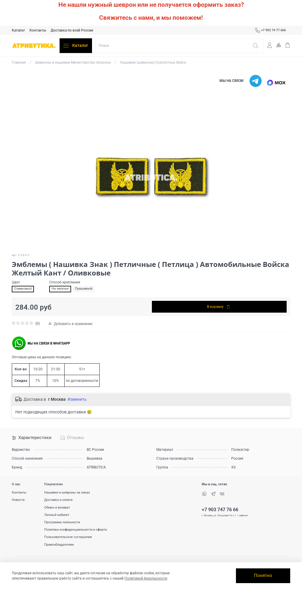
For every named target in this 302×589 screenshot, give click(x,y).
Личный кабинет (56, 515)
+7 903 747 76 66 (220, 509)
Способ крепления (64, 282)
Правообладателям (59, 545)
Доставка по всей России (72, 30)
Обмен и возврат (57, 507)
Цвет (16, 282)
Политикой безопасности (145, 578)
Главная (19, 62)
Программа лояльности (62, 522)
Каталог (18, 30)
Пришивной (83, 289)
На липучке (60, 289)
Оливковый (23, 289)
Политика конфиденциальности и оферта (75, 530)
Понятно (263, 575)
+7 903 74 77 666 (270, 30)
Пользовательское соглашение (68, 537)
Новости (18, 500)
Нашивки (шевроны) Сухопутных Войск (153, 62)
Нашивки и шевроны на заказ (67, 492)
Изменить (77, 399)
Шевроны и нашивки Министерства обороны (73, 62)
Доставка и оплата (58, 500)
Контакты (37, 30)
